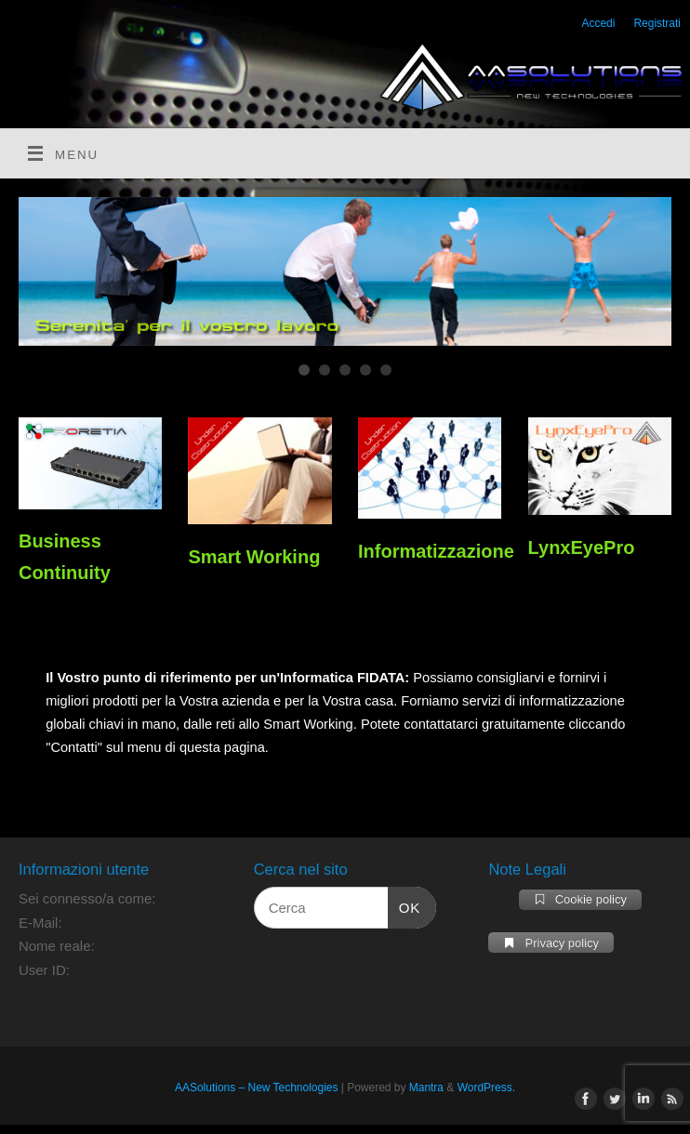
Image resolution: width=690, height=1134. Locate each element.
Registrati (657, 23)
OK (404, 905)
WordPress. (486, 1087)
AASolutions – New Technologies (256, 1087)
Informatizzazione (436, 551)
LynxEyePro (581, 547)
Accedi (599, 23)
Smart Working (254, 557)
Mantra (426, 1087)
